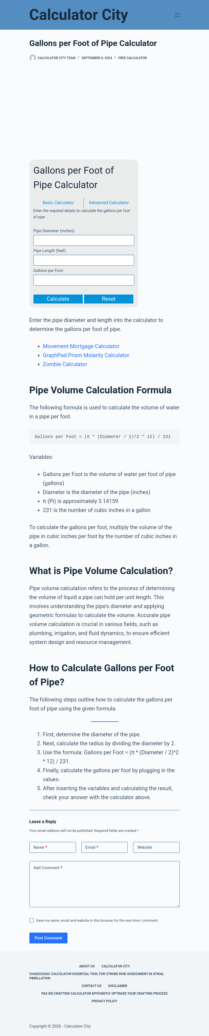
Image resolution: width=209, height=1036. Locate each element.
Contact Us (92, 986)
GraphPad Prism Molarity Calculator (86, 355)
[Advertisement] (104, 110)
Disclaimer (117, 986)
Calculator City (78, 14)
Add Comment (48, 868)
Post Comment (48, 938)
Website (144, 847)
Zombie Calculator (65, 364)
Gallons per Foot (48, 270)
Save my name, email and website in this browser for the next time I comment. (97, 920)
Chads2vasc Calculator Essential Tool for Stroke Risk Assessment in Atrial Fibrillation (96, 976)
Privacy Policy (104, 1001)
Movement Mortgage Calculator (81, 346)
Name (40, 847)
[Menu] (177, 15)
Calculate (58, 299)
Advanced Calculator (109, 202)
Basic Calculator (58, 202)
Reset (108, 299)
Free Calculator (132, 58)
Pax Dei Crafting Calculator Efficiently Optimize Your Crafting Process (104, 993)
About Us (87, 966)
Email (92, 847)
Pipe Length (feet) (49, 250)
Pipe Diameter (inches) (54, 230)
